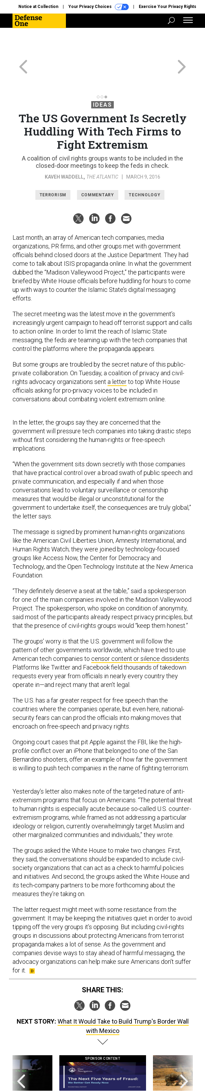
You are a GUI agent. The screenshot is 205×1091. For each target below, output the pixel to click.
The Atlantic (102, 145)
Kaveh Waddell (64, 145)
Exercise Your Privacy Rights (167, 6)
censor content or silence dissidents (140, 627)
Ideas (102, 73)
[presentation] (21, 1049)
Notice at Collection (38, 6)
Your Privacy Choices (98, 7)
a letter (117, 350)
